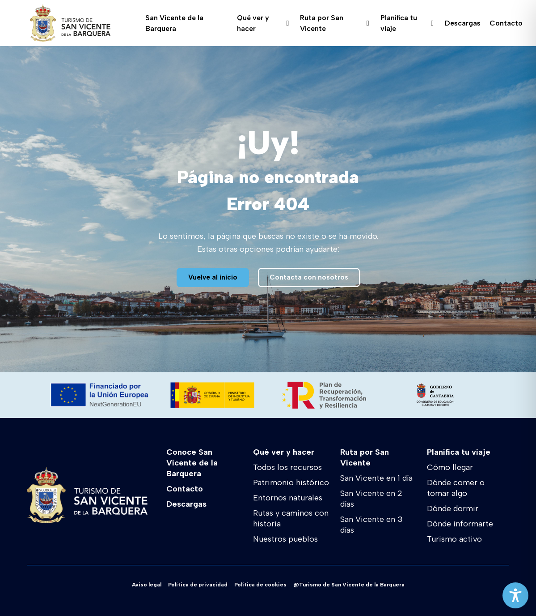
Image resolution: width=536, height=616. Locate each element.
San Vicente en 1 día (376, 478)
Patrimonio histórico (291, 482)
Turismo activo (454, 539)
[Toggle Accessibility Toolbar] (515, 595)
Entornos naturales (287, 498)
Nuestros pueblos (285, 539)
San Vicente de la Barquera (174, 23)
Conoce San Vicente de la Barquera (192, 462)
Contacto (506, 23)
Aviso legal (146, 585)
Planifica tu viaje (407, 23)
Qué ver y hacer (263, 23)
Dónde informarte (460, 524)
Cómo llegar (450, 467)
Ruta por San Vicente (334, 23)
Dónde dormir (452, 508)
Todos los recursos (287, 467)
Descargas (463, 23)
